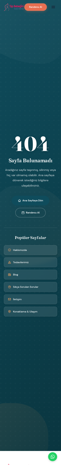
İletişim (15, 299)
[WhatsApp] (52, 456)
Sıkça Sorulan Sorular (23, 287)
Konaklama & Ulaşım (23, 311)
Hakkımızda (17, 250)
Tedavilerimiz (18, 262)
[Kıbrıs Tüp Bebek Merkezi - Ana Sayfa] (14, 7)
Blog (13, 274)
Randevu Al (35, 7)
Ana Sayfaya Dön (30, 200)
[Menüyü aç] (53, 7)
